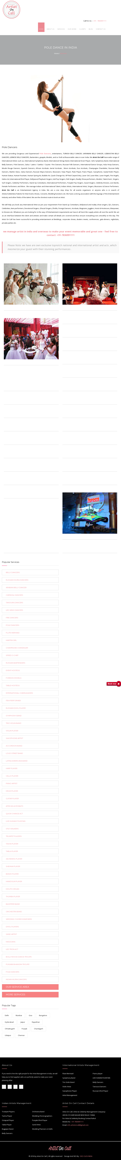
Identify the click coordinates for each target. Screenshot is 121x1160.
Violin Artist (66, 1086)
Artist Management (69, 1095)
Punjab (24, 1029)
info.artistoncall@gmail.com (77, 1125)
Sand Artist (36, 1124)
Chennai (21, 1035)
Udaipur (8, 1035)
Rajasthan (36, 1022)
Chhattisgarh (10, 1029)
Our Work (72, 29)
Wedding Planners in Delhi (42, 1129)
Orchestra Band (38, 1111)
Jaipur (23, 1022)
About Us (50, 29)
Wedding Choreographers (42, 1116)
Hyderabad (9, 1022)
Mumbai (19, 1015)
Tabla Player (7, 1124)
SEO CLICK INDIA (86, 1156)
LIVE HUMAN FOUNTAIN (101, 1078)
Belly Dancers (98, 1082)
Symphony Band (68, 1078)
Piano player (98, 1073)
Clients (82, 29)
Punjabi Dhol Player (39, 1120)
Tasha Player (7, 1116)
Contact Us (100, 29)
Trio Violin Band (68, 1082)
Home (41, 29)
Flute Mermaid (67, 1073)
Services (61, 29)
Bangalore (43, 1015)
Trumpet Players (8, 1111)
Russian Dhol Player (100, 1091)
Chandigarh (38, 1029)
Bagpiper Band (7, 1129)
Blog (91, 29)
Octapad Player (8, 1120)
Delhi (7, 1015)
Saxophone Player (69, 1091)
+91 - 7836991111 (99, 21)
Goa (30, 1015)
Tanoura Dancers (99, 1086)
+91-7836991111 (65, 235)
